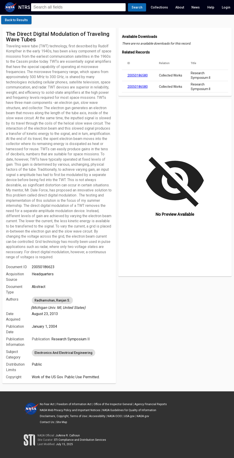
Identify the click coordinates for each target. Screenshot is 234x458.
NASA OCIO (114, 416)
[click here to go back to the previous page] (16, 20)
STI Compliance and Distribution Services (80, 439)
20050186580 (137, 75)
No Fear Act (47, 404)
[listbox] (72, 303)
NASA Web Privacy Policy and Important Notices (70, 410)
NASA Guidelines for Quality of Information (129, 410)
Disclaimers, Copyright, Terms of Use (63, 416)
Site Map (61, 422)
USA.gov (129, 416)
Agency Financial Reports (150, 404)
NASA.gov (143, 416)
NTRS (24, 7)
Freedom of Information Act (74, 404)
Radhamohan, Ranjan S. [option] (52, 300)
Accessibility (97, 416)
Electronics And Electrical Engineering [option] (63, 352)
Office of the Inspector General (113, 404)
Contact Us (47, 422)
